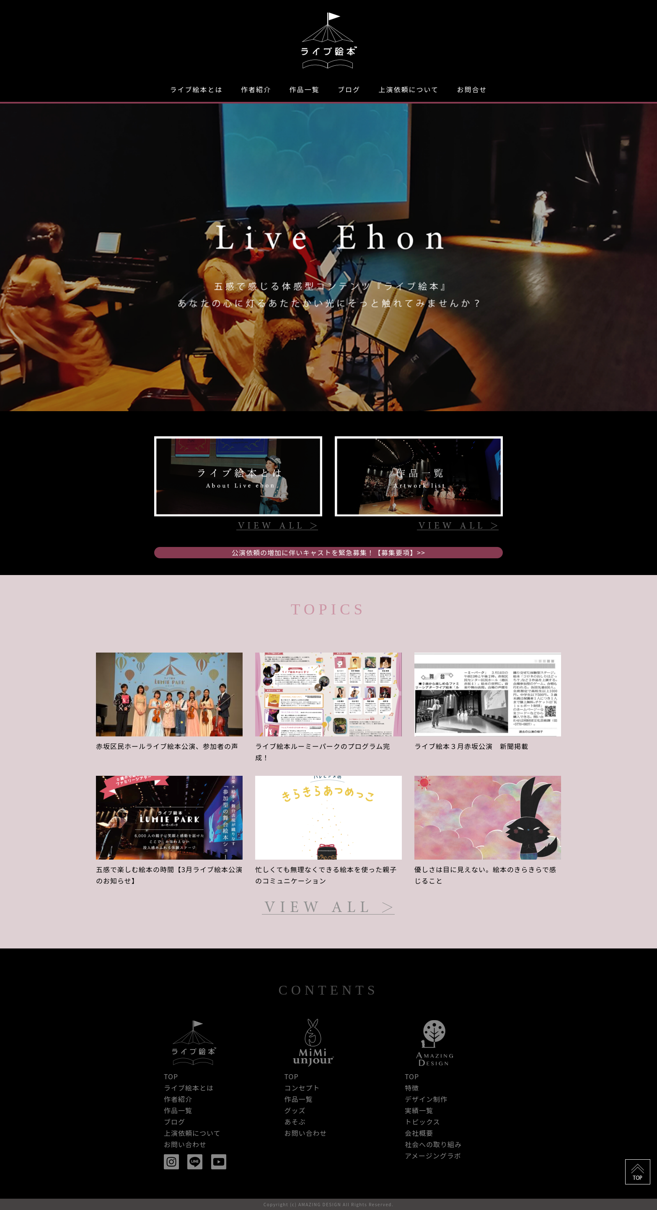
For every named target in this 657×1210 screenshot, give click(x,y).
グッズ (294, 1110)
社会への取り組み (433, 1144)
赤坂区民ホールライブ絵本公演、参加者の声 (167, 746)
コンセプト (302, 1088)
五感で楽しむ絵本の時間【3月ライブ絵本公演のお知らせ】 (169, 875)
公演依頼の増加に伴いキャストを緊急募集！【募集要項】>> (328, 552)
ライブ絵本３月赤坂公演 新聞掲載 (471, 746)
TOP (171, 1076)
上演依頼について (408, 89)
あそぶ (294, 1122)
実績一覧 (419, 1110)
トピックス (422, 1122)
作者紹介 (256, 89)
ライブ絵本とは (196, 89)
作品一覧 (304, 89)
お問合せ (472, 89)
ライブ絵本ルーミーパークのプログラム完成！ (322, 751)
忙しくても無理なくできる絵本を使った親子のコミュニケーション (326, 875)
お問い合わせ (185, 1144)
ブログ (349, 89)
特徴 (412, 1088)
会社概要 (419, 1133)
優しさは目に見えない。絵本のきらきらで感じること (485, 875)
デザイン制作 (426, 1099)
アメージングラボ (433, 1155)
